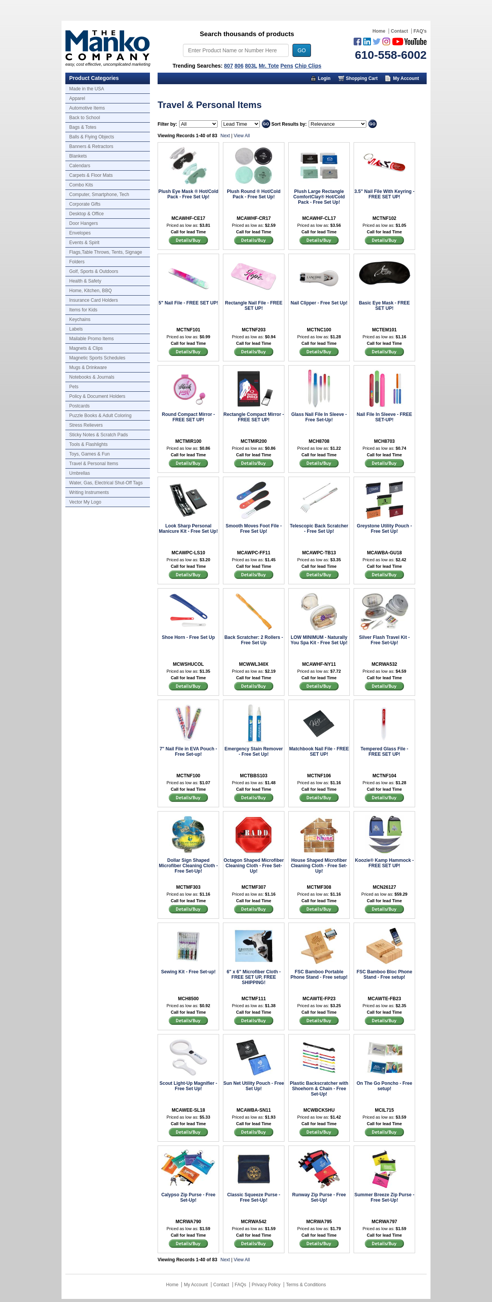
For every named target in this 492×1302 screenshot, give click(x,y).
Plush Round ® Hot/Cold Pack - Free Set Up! (254, 194)
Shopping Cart (362, 78)
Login (324, 78)
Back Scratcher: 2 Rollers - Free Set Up (253, 640)
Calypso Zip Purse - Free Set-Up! (188, 1197)
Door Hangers (83, 223)
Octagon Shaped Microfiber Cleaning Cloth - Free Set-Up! (254, 866)
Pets (73, 386)
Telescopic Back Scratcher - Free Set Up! (319, 528)
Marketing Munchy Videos (287, 90)
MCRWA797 (384, 1221)
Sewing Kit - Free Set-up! (188, 971)
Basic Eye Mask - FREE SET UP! (384, 305)
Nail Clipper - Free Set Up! (319, 303)
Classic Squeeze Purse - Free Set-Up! (253, 1197)
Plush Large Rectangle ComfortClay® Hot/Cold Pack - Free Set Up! (319, 197)
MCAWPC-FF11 (254, 552)
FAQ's (420, 31)
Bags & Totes (82, 127)
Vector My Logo (85, 502)
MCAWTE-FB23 (384, 998)
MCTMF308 (319, 887)
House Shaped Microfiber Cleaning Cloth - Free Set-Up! (319, 866)
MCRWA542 (253, 1221)
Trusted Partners (397, 90)
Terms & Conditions (306, 1284)
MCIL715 (384, 1110)
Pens (286, 66)
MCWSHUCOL (188, 664)
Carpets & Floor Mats (91, 175)
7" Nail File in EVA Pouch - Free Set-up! (188, 751)
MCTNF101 (188, 330)
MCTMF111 (253, 998)
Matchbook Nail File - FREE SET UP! (319, 751)
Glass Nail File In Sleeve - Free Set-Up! (319, 417)
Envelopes (80, 233)
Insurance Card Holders (93, 300)
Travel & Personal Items (93, 463)
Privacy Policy (266, 1284)
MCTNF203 (254, 330)
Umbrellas (79, 473)
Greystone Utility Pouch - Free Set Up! (384, 528)
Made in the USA (86, 88)
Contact (399, 31)
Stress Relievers (86, 425)
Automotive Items (87, 108)
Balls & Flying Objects (91, 137)
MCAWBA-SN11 (253, 1110)
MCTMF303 (188, 887)
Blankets (78, 156)
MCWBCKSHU (318, 1110)
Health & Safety (85, 281)
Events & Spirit (84, 242)
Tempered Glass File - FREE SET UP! (384, 751)
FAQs (240, 1284)
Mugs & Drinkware (88, 367)
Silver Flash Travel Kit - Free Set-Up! (384, 640)
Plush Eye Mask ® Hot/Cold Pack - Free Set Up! (188, 194)
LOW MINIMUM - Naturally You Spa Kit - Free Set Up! (319, 640)
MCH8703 (384, 441)
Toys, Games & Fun (89, 454)
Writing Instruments (89, 492)
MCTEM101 (384, 330)
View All (242, 135)
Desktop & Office (86, 213)
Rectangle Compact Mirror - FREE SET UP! (253, 417)
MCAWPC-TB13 (319, 552)
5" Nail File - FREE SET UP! (188, 303)
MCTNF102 (384, 218)
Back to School (84, 117)
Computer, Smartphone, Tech (99, 194)
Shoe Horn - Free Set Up (188, 637)
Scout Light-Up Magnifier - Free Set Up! (188, 1086)
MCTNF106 (319, 775)
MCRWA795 (319, 1221)
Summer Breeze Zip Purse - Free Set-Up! (384, 1197)
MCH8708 (319, 441)
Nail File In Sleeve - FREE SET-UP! (384, 417)
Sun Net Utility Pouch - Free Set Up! (253, 1086)
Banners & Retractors (91, 146)
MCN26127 (384, 887)
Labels (76, 329)
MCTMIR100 (188, 441)
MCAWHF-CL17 (319, 218)
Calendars (79, 165)
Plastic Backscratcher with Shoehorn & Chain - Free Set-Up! (319, 1089)
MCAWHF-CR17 (254, 218)
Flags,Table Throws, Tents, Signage (105, 252)
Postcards (79, 406)
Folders (77, 261)
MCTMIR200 (254, 441)
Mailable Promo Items (91, 338)
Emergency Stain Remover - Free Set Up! (253, 751)
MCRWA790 (188, 1221)
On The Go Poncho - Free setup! (384, 1086)
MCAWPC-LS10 (188, 552)
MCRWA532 (384, 664)
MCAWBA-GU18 (384, 552)
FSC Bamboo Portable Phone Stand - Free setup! (319, 974)
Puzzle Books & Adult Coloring (100, 415)
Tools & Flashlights (88, 444)
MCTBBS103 (253, 775)
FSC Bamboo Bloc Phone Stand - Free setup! (384, 974)
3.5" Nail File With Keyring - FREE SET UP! (384, 194)
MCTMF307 (253, 887)
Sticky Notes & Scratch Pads (98, 434)
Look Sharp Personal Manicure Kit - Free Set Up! (188, 528)
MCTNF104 (384, 775)
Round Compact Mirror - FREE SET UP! (188, 417)
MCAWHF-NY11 (319, 664)
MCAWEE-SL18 (188, 1110)
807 (228, 66)
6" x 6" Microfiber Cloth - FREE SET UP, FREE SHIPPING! (254, 977)
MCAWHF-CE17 (188, 218)
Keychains (79, 319)
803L (251, 66)
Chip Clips (308, 66)
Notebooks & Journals (91, 377)
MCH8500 (188, 998)
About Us (349, 90)
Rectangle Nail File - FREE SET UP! (253, 305)
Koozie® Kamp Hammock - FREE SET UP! (384, 863)
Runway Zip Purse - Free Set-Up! (319, 1197)
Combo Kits (81, 185)
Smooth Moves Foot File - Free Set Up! (254, 528)
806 (238, 66)
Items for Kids (83, 310)
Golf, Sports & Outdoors (93, 271)
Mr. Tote (269, 66)
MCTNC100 (319, 330)
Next (225, 135)
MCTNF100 (188, 775)
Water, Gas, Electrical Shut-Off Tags (106, 483)
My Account (406, 78)
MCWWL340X (254, 664)
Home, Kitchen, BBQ (90, 290)
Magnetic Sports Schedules (97, 358)
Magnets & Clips (86, 348)
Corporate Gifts (84, 204)
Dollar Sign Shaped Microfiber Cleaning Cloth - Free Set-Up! (188, 866)
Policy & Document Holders (97, 396)
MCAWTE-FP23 (319, 998)
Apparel (77, 98)
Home (378, 31)
